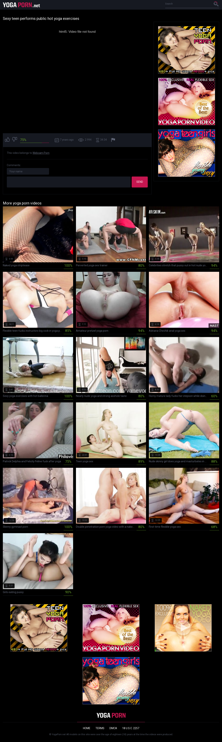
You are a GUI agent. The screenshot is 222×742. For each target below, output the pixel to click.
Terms (99, 728)
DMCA (113, 728)
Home (86, 728)
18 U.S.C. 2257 (130, 728)
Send (139, 181)
